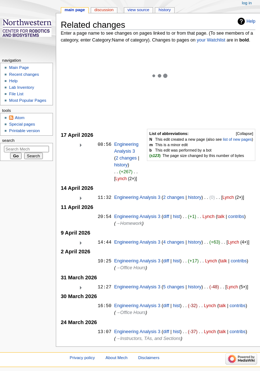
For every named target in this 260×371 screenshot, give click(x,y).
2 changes (126, 158)
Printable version (24, 130)
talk (220, 216)
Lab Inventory (21, 87)
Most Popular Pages (27, 100)
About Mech (116, 357)
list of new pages (237, 139)
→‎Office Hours (130, 267)
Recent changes (24, 74)
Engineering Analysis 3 (137, 197)
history (120, 164)
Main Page (19, 67)
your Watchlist (211, 40)
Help (251, 21)
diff (166, 216)
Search (8, 140)
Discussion (103, 10)
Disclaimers (149, 357)
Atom (19, 117)
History (165, 10)
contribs (236, 216)
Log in (247, 3)
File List (16, 94)
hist (176, 216)
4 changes (173, 242)
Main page (74, 10)
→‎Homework (129, 223)
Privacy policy (82, 357)
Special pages (22, 124)
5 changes (173, 286)
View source (138, 10)
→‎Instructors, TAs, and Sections (148, 338)
